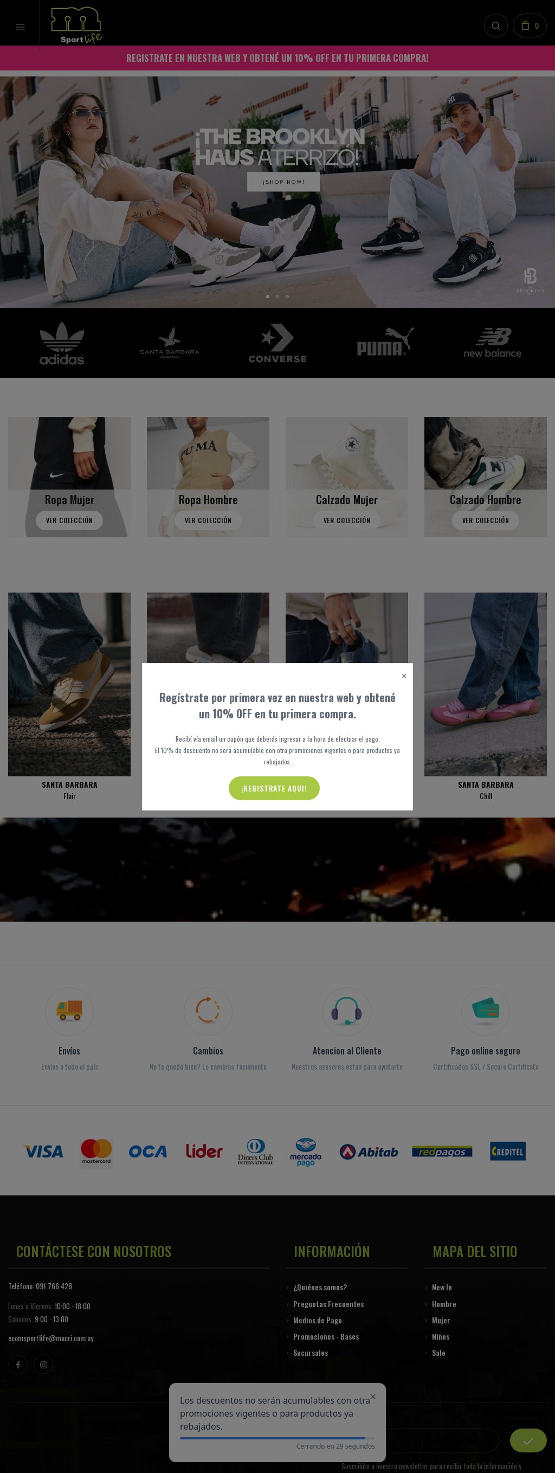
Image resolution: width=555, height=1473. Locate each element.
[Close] (404, 676)
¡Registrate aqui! (274, 788)
